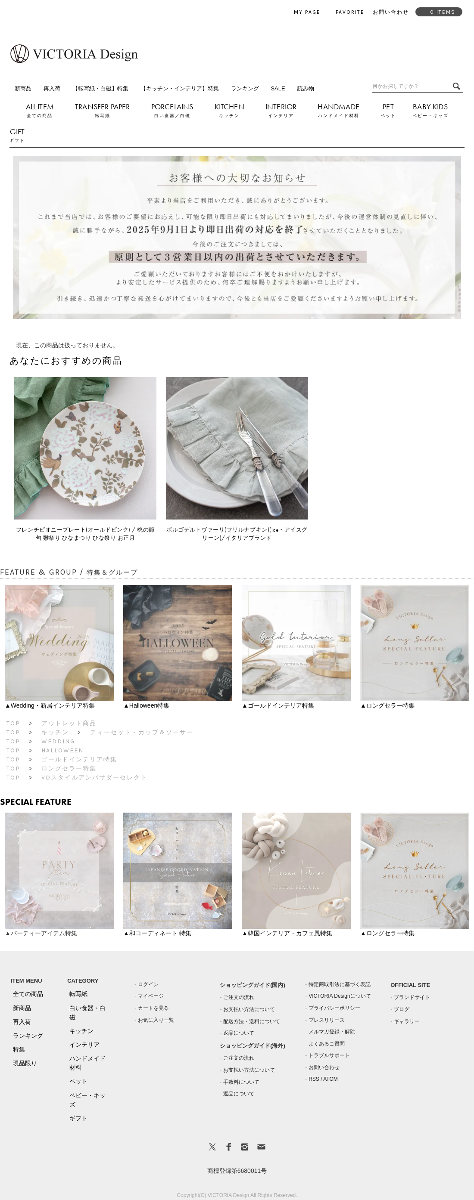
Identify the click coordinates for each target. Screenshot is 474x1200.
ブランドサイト (412, 997)
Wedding (58, 741)
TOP (13, 723)
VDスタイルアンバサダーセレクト (94, 777)
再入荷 (52, 88)
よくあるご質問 (327, 1044)
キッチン (229, 115)
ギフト (17, 140)
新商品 (23, 88)
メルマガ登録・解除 (332, 1032)
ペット (388, 115)
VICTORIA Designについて (340, 996)
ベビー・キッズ (430, 115)
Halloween (62, 750)
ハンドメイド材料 (338, 115)
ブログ (401, 1009)
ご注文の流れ (238, 997)
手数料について (241, 1082)
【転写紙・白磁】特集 (100, 88)
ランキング (245, 88)
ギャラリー (407, 1021)
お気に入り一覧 (156, 1020)
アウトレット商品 (69, 723)
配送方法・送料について (251, 1021)
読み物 (305, 88)
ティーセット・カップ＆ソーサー (141, 732)
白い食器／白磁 (172, 115)
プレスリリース (327, 1020)
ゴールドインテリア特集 (79, 759)
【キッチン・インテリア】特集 (179, 88)
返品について (238, 1033)
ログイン (148, 984)
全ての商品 (40, 115)
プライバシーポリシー (334, 1008)
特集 (19, 1049)
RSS (314, 1079)
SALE (278, 88)
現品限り (25, 1063)
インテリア (281, 115)
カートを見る (153, 1008)
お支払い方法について (249, 1009)
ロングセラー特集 (69, 768)
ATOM (330, 1079)
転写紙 (102, 115)
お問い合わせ (324, 1067)
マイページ (151, 996)
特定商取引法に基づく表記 (340, 984)
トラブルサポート (329, 1055)
